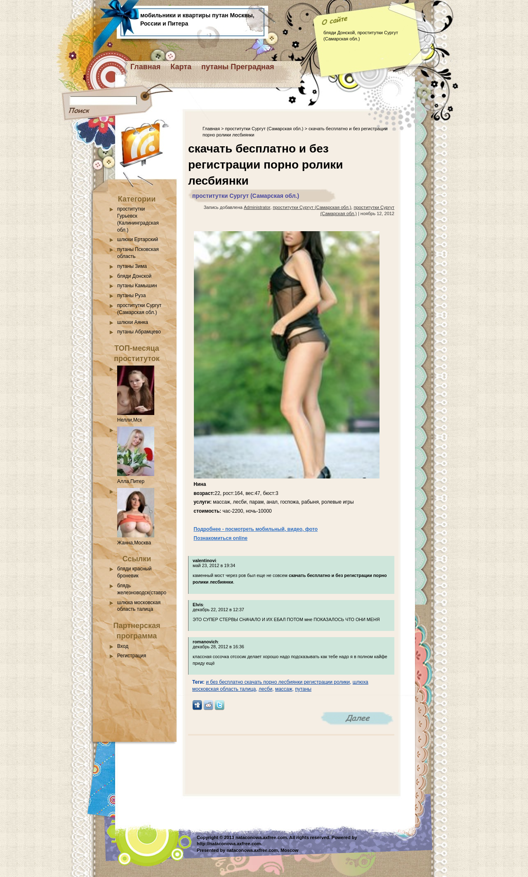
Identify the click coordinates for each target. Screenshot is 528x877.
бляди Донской (134, 276)
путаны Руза (131, 295)
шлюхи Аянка (132, 322)
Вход (122, 646)
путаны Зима (132, 266)
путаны (303, 689)
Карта (180, 67)
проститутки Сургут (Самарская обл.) (264, 128)
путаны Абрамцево (139, 332)
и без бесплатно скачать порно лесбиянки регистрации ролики (278, 682)
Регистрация (131, 656)
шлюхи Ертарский (137, 239)
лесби (265, 689)
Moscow (289, 850)
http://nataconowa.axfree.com (229, 843)
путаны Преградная (237, 67)
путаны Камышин (137, 285)
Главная (145, 67)
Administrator (257, 207)
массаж (283, 689)
